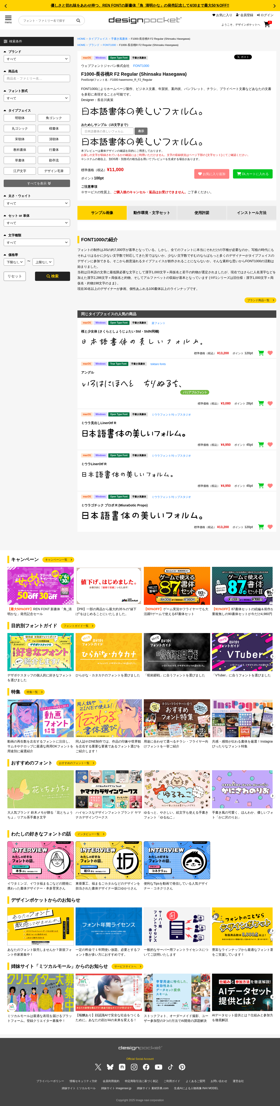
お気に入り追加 (211, 174)
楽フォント (158, 323)
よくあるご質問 (195, 1081)
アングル (87, 372)
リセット (14, 276)
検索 (53, 276)
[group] (40, 591)
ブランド (12, 52)
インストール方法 (251, 213)
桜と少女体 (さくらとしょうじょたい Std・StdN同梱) (120, 331)
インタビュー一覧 (88, 834)
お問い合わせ (219, 1081)
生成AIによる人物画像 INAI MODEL (196, 1088)
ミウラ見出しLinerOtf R (98, 423)
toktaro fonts (158, 364)
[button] (5, 6)
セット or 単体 (16, 215)
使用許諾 (202, 213)
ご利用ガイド (172, 1081)
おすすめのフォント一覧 (74, 763)
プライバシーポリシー (50, 1081)
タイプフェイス (98, 38)
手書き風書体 (119, 38)
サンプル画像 (102, 213)
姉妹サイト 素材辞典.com (152, 1088)
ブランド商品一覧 (258, 300)
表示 (141, 131)
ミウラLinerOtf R (93, 464)
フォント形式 (16, 91)
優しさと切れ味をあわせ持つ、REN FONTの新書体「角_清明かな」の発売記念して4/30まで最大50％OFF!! (140, 5)
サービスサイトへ (125, 966)
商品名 (11, 71)
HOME (81, 38)
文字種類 (12, 235)
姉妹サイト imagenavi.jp (116, 1088)
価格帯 (11, 255)
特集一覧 (32, 692)
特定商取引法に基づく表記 (141, 1081)
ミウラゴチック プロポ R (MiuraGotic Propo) (114, 505)
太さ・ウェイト (17, 196)
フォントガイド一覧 (76, 625)
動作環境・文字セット (151, 213)
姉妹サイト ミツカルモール (79, 1088)
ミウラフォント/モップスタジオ (171, 414)
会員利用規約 (111, 1081)
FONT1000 (109, 45)
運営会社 (238, 1081)
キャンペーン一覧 (56, 559)
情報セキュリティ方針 (83, 1081)
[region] (177, 142)
